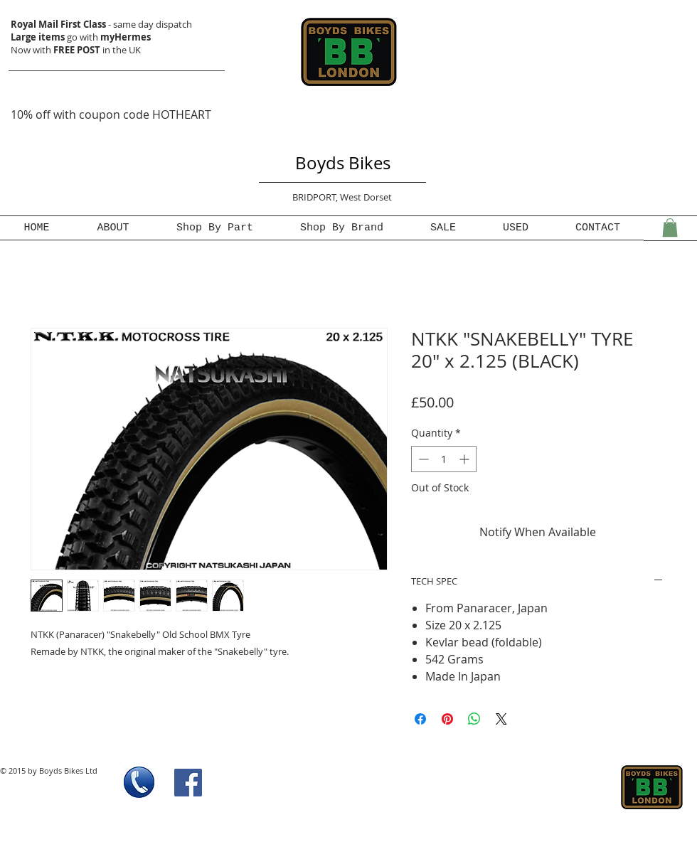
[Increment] (465, 459)
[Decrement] (422, 459)
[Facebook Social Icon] (188, 782)
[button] (670, 227)
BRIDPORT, (316, 197)
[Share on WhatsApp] (474, 718)
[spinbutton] (444, 459)
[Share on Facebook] (420, 718)
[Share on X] (501, 718)
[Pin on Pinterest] (447, 718)
